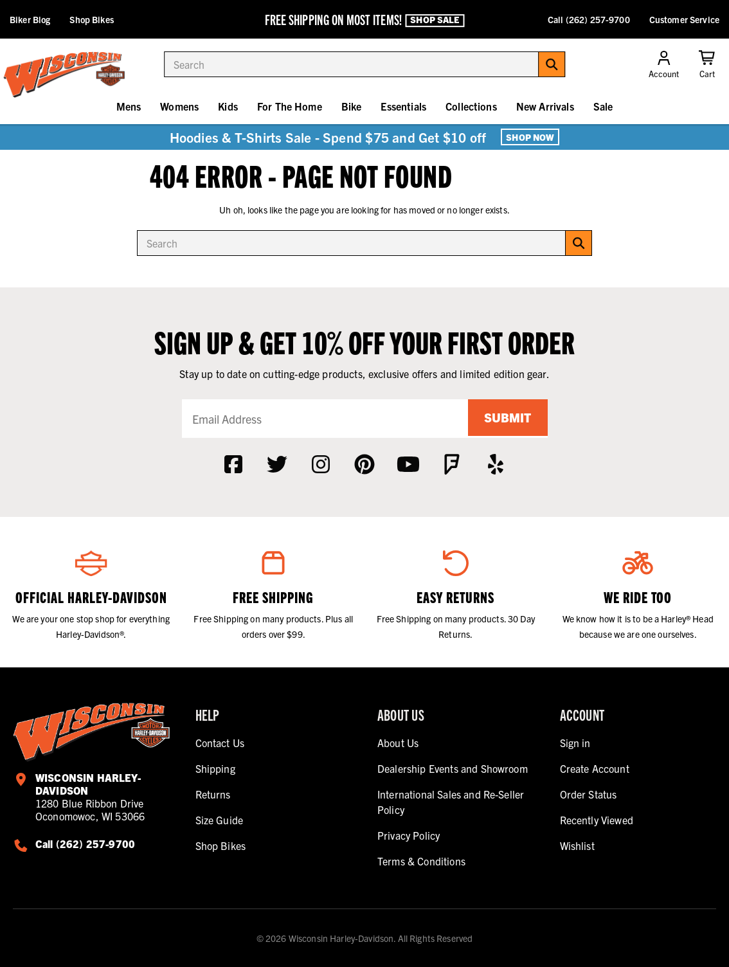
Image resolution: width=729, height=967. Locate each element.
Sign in (575, 742)
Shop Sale (434, 20)
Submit (506, 418)
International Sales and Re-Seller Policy (450, 802)
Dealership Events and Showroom (452, 768)
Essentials (403, 106)
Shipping (215, 768)
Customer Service (684, 19)
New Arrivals (545, 106)
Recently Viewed (596, 819)
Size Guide (219, 819)
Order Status (588, 794)
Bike (351, 106)
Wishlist (577, 845)
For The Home (289, 106)
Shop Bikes (91, 19)
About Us (398, 742)
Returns (213, 794)
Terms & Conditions (421, 860)
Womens (179, 106)
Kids (228, 106)
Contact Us (220, 742)
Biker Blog (30, 19)
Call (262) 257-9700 (589, 19)
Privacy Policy (408, 835)
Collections (471, 106)
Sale (603, 106)
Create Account (594, 768)
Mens (128, 106)
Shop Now (530, 137)
